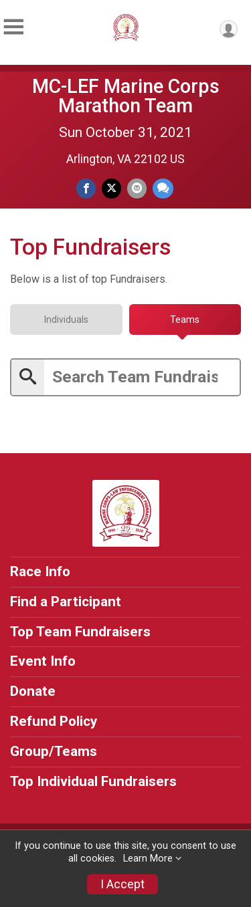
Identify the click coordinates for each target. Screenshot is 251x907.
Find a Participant (65, 602)
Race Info (40, 571)
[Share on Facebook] (86, 188)
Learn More (148, 858)
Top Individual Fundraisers (93, 781)
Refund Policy (53, 721)
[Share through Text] (163, 188)
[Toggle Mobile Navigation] (13, 27)
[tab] (66, 319)
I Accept (122, 884)
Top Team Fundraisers (80, 632)
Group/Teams (53, 751)
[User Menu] (229, 29)
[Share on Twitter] (111, 188)
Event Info (43, 661)
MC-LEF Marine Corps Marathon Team (126, 96)
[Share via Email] (137, 188)
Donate (33, 691)
